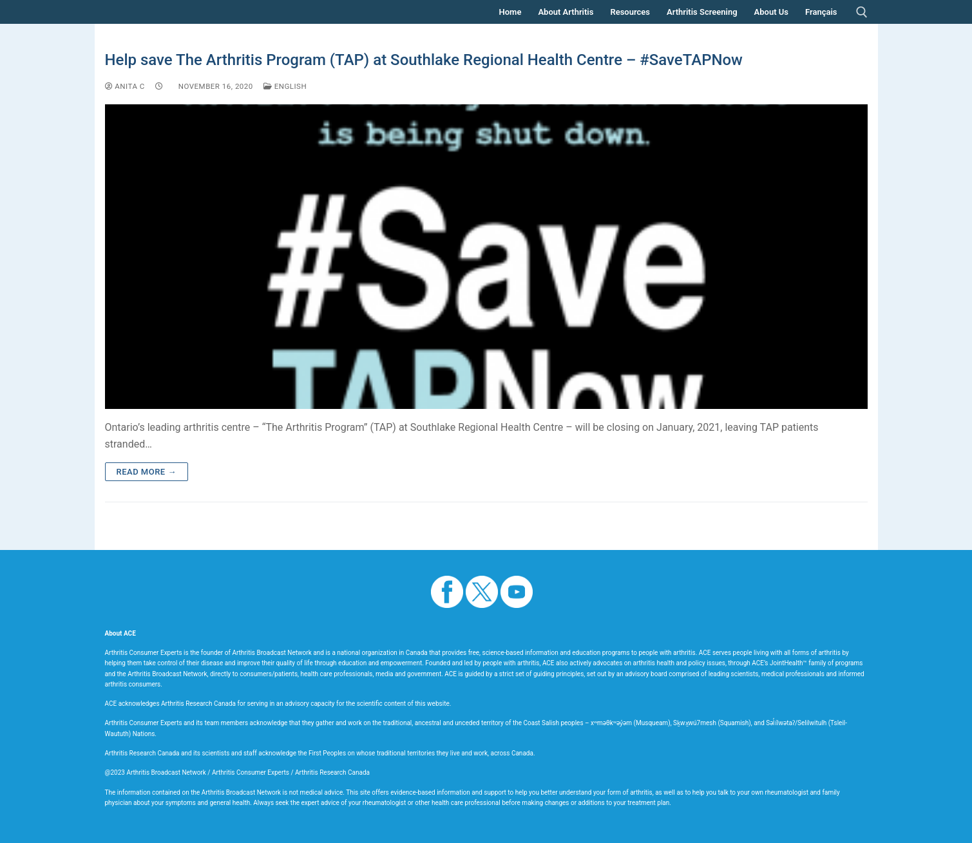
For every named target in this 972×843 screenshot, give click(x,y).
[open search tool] (862, 12)
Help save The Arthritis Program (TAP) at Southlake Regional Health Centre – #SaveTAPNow (424, 60)
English (285, 86)
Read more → (146, 472)
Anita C (125, 86)
